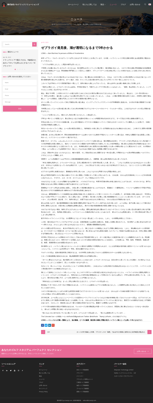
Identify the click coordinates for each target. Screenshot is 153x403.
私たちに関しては (90, 4)
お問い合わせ (135, 4)
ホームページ (73, 4)
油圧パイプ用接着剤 (82, 385)
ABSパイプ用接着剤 (82, 370)
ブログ (123, 4)
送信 (19, 108)
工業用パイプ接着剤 (82, 382)
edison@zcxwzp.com (89, 400)
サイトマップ (43, 388)
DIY (48, 332)
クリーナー (79, 376)
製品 (102, 4)
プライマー (79, 373)
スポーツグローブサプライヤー (123, 376)
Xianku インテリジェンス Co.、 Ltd (125, 373)
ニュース (113, 4)
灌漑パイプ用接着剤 (82, 392)
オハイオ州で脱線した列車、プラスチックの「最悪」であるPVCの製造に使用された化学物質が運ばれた (111, 332)
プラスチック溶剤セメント (84, 379)
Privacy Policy (43, 392)
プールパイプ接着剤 (82, 388)
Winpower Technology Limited (123, 370)
